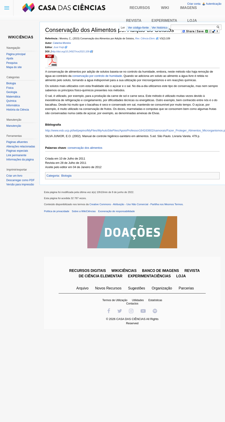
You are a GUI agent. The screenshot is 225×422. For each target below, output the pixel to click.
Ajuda (9, 58)
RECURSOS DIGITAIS (87, 271)
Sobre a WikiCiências (84, 211)
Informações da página (20, 159)
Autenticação (213, 3)
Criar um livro (14, 175)
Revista (133, 20)
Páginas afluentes (17, 142)
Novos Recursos (108, 288)
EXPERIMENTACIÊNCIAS (149, 276)
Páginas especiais (17, 150)
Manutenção (13, 125)
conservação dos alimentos (85, 147)
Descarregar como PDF (20, 180)
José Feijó (58, 47)
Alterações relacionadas (20, 146)
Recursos (140, 8)
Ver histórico (159, 27)
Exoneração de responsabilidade (116, 211)
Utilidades (138, 300)
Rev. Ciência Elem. (145, 38)
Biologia (66, 175)
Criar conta (194, 3)
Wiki (165, 8)
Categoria (52, 175)
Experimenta (164, 20)
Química (11, 100)
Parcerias (186, 288)
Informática (13, 105)
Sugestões (136, 288)
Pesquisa (11, 62)
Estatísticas (155, 300)
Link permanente (16, 155)
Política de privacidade (56, 211)
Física (9, 87)
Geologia (11, 92)
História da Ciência (17, 109)
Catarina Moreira (62, 43)
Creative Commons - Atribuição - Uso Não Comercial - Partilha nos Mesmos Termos (136, 204)
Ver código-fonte (138, 27)
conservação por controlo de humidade (97, 76)
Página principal (15, 54)
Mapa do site (14, 67)
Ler (123, 27)
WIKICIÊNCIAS (124, 271)
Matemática (13, 96)
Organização (162, 288)
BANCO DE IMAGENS (160, 271)
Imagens (188, 8)
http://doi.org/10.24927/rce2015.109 (70, 51)
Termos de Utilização (114, 300)
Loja (192, 20)
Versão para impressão (20, 184)
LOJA (181, 276)
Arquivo (82, 288)
